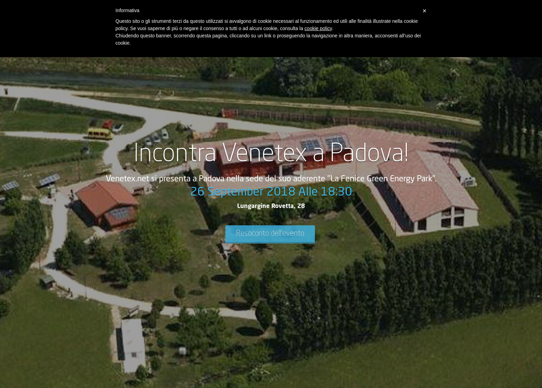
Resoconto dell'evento (270, 233)
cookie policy (318, 28)
